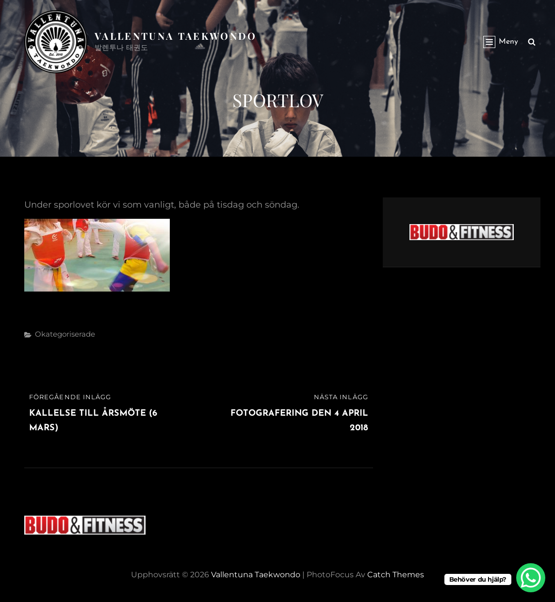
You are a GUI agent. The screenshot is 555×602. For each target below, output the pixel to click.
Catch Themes (395, 574)
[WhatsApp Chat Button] (530, 577)
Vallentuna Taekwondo (176, 35)
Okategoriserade (65, 334)
